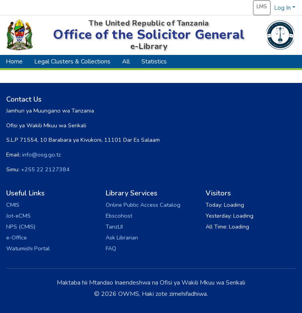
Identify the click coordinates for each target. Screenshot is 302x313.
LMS (262, 6)
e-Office (16, 237)
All (126, 61)
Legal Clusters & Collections (72, 61)
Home (14, 61)
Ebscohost (119, 216)
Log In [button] (283, 8)
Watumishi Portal (28, 248)
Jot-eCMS (18, 216)
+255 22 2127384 (45, 169)
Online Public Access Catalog (143, 205)
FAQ (111, 248)
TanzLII (114, 226)
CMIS (12, 205)
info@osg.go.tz (41, 154)
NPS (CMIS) (20, 226)
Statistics (154, 61)
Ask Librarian (122, 237)
